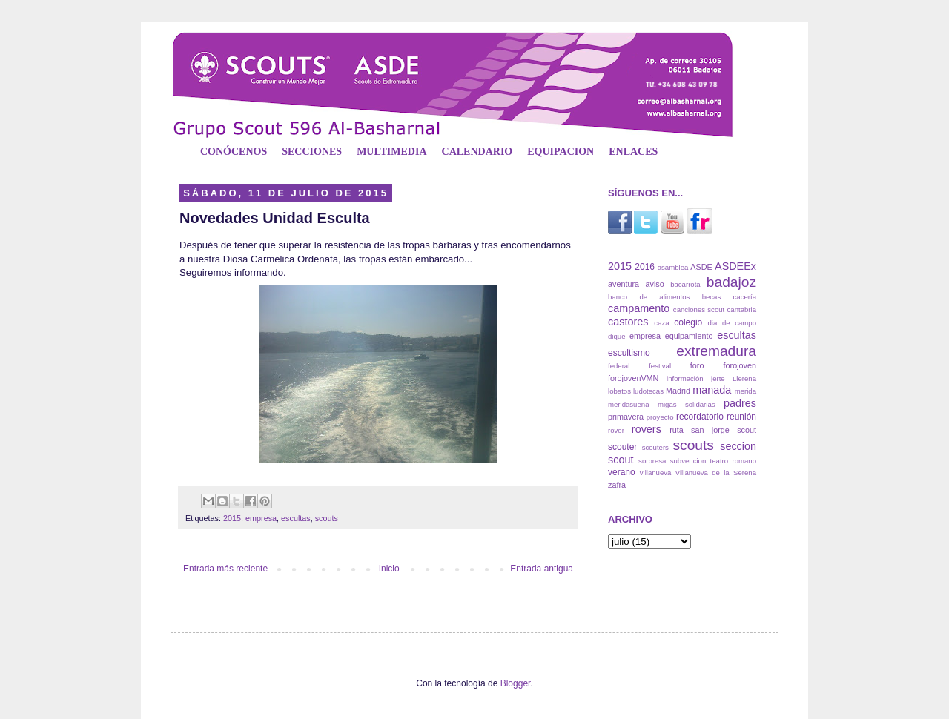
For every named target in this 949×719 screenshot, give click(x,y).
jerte (718, 378)
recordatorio (700, 416)
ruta (676, 429)
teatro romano (733, 461)
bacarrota (685, 284)
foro (697, 365)
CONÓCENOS (233, 151)
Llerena (744, 378)
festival (660, 366)
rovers (646, 429)
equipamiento (689, 335)
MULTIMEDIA (391, 151)
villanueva (656, 472)
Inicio (389, 568)
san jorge (710, 429)
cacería (744, 297)
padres (740, 403)
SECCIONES (312, 151)
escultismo (629, 353)
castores (628, 322)
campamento (638, 308)
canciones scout (698, 309)
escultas (296, 518)
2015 (232, 518)
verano (621, 472)
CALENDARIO (477, 151)
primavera (626, 416)
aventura (623, 283)
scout (746, 429)
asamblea (673, 267)
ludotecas (648, 391)
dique (616, 336)
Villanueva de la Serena (715, 472)
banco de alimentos (649, 297)
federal (618, 366)
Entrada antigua (541, 568)
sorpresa (652, 461)
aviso (654, 283)
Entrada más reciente (225, 568)
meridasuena (628, 404)
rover (616, 430)
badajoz (731, 282)
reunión (741, 416)
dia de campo (732, 323)
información (685, 378)
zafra (617, 484)
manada (711, 390)
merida (745, 391)
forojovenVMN (633, 378)
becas (711, 297)
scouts (326, 518)
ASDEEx (735, 266)
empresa (261, 518)
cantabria (741, 309)
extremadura (716, 351)
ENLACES (633, 151)
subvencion (688, 461)
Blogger (515, 683)
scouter (622, 447)
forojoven (740, 365)
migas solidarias (686, 404)
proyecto (660, 417)
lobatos (619, 391)
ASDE (701, 266)
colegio (688, 322)
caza (661, 323)
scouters (655, 447)
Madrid (678, 390)
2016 (645, 267)
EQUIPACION (560, 151)
